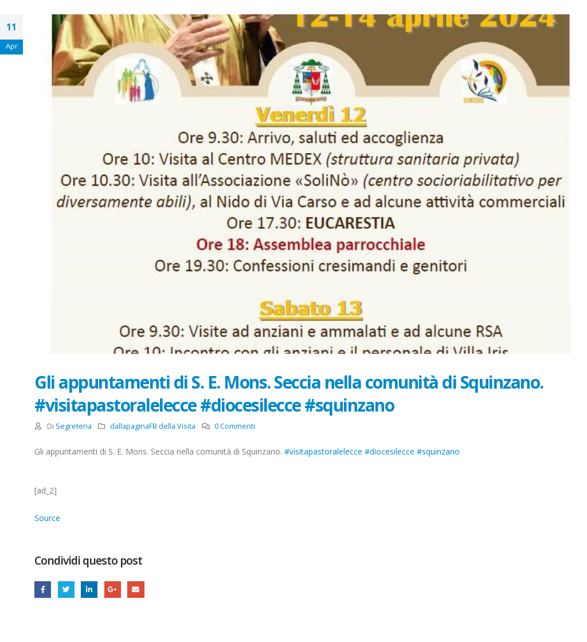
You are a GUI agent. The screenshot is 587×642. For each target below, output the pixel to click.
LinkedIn (89, 589)
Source (47, 517)
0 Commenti (234, 426)
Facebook (42, 589)
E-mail (135, 589)
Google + (112, 589)
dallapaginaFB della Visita (152, 426)
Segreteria (74, 426)
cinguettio (66, 589)
